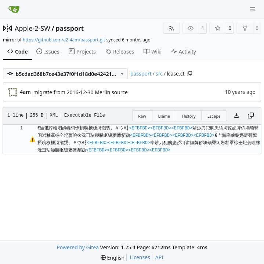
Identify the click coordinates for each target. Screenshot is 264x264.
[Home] (14, 9)
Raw (142, 116)
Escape (214, 116)
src (159, 73)
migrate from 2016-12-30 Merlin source (80, 92)
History (188, 116)
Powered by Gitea (78, 247)
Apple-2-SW (32, 28)
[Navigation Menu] (253, 9)
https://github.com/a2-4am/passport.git (64, 40)
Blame (164, 116)
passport (69, 28)
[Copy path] (189, 73)
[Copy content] (251, 116)
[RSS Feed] (171, 28)
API (159, 257)
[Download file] (236, 116)
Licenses (140, 257)
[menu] (112, 257)
